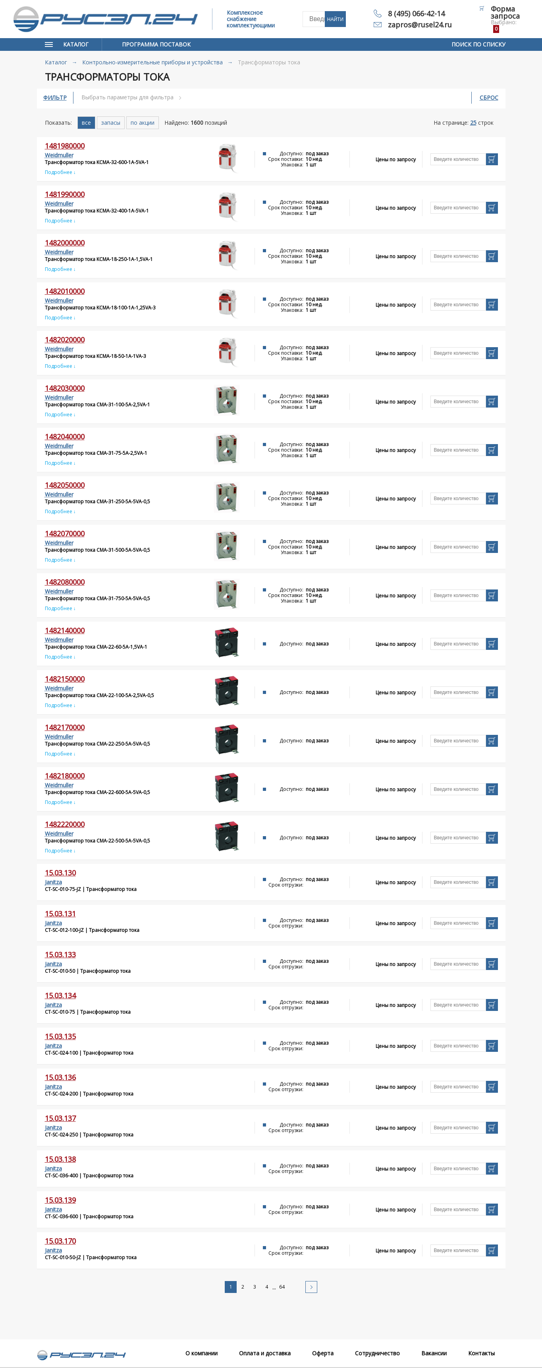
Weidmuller (59, 155)
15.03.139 (60, 1200)
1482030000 (65, 388)
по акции (142, 122)
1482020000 (65, 339)
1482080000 (65, 582)
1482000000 (65, 242)
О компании (201, 1353)
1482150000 (65, 679)
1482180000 (65, 776)
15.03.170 (60, 1241)
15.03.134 (60, 995)
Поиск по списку (478, 44)
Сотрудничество (377, 1353)
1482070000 (65, 533)
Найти (335, 19)
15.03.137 (60, 1118)
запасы (110, 122)
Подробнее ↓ (60, 172)
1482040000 (65, 436)
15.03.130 (60, 872)
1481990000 (65, 194)
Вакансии (434, 1353)
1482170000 (65, 727)
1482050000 (65, 485)
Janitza (53, 882)
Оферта (323, 1353)
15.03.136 (60, 1077)
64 (282, 1286)
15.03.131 (60, 913)
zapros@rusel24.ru (420, 24)
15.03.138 (60, 1159)
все (86, 122)
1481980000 (65, 146)
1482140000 (65, 630)
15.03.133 (60, 954)
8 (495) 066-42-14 (416, 13)
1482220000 (65, 824)
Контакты (481, 1353)
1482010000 (65, 291)
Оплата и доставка (265, 1353)
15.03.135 (60, 1036)
